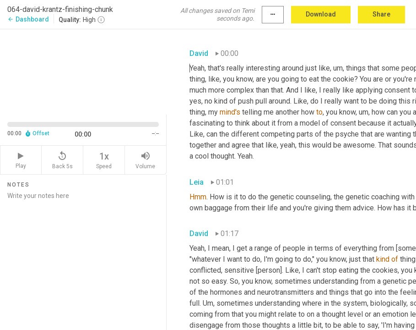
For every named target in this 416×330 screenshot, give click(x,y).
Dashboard (28, 19)
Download (321, 14)
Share (381, 14)
